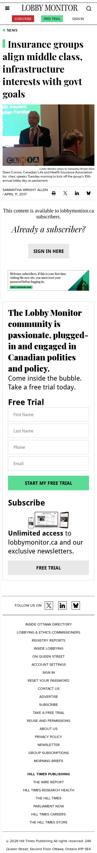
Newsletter (49, 745)
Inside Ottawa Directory (48, 624)
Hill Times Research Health (48, 790)
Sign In (78, 19)
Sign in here (48, 251)
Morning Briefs (48, 761)
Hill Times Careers (48, 814)
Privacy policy (48, 737)
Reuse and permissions (48, 721)
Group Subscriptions (48, 753)
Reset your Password (48, 680)
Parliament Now (48, 806)
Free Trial (52, 19)
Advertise (48, 696)
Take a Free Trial (48, 712)
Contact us (48, 688)
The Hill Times (48, 798)
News (12, 30)
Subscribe (23, 19)
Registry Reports (48, 640)
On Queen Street (48, 656)
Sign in (48, 672)
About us (48, 729)
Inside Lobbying (48, 648)
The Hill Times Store (48, 822)
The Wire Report (48, 782)
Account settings (49, 664)
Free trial (48, 568)
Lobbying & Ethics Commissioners (48, 632)
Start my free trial (48, 483)
